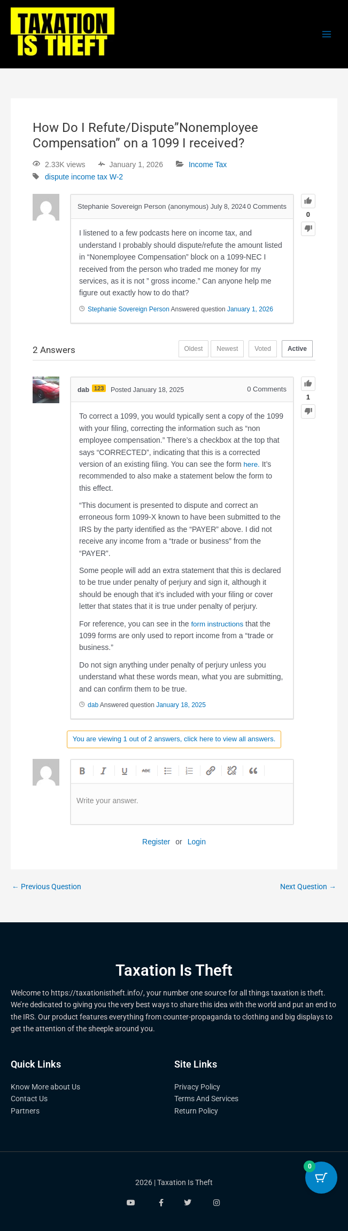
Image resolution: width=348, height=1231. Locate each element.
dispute (57, 177)
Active (294, 350)
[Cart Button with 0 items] (321, 1178)
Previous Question (46, 887)
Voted (254, 350)
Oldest (175, 350)
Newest (214, 350)
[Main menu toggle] (326, 34)
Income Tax (208, 164)
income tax (89, 177)
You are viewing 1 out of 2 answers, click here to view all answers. (174, 739)
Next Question (308, 887)
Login (197, 842)
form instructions (218, 624)
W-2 (116, 177)
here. (251, 464)
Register (156, 842)
